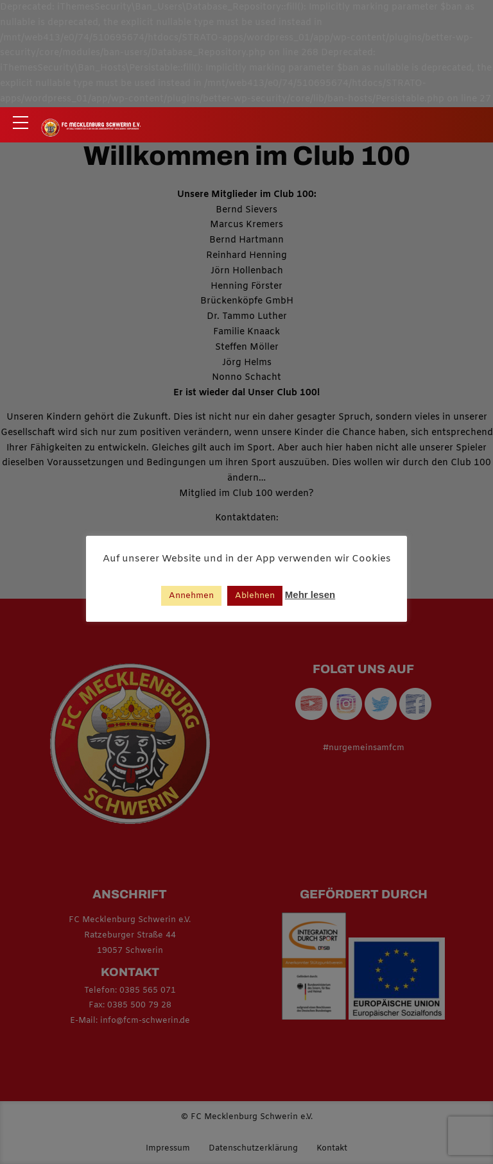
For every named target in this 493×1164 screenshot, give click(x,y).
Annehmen (191, 595)
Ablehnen (255, 595)
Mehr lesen (310, 594)
